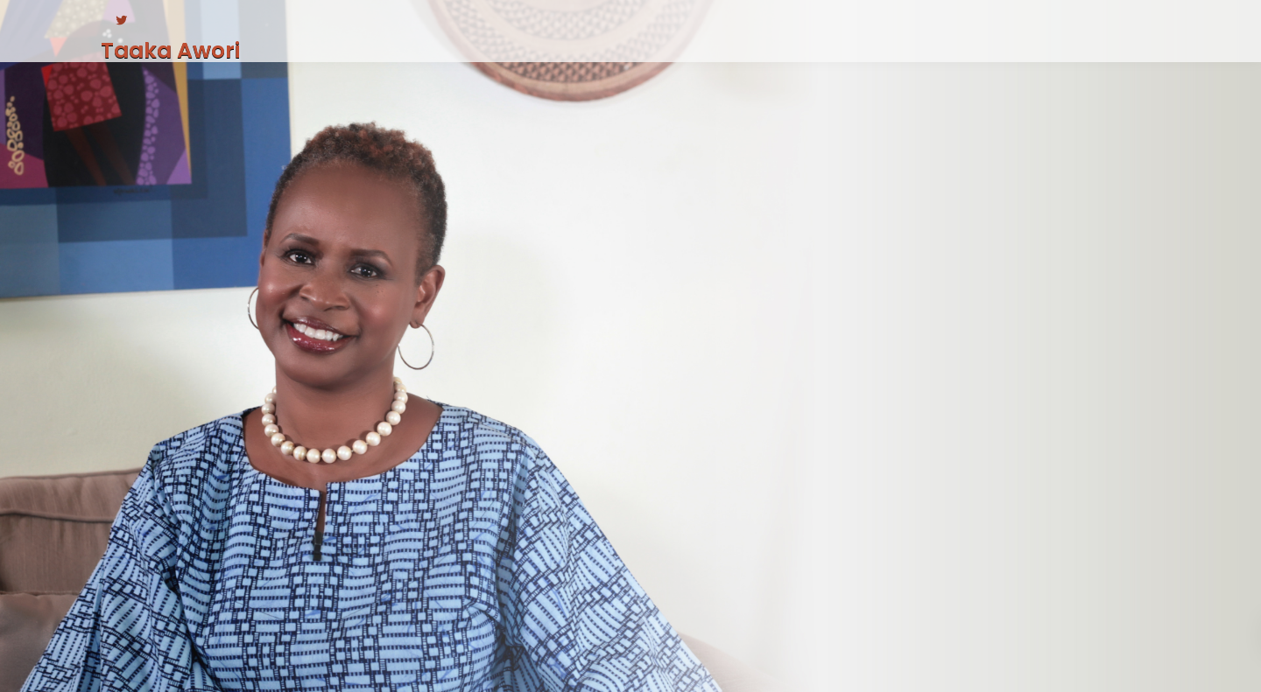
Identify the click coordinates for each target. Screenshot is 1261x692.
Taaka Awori (170, 50)
